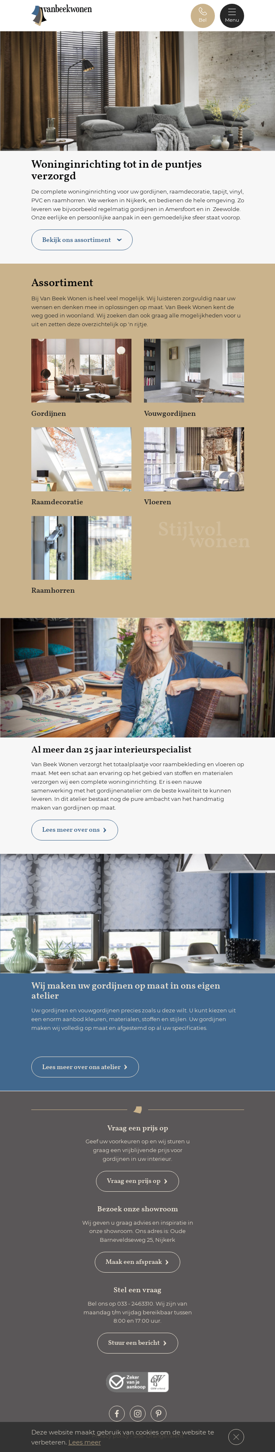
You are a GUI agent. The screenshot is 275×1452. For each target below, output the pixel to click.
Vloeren (157, 502)
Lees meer (84, 1442)
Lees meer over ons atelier (85, 1067)
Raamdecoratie (57, 502)
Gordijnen (48, 413)
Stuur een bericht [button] (137, 1342)
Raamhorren (53, 590)
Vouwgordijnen (170, 413)
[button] (203, 16)
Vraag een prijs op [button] (137, 1181)
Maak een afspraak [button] (137, 1262)
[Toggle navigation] (232, 16)
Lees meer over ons (74, 829)
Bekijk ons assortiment (82, 240)
